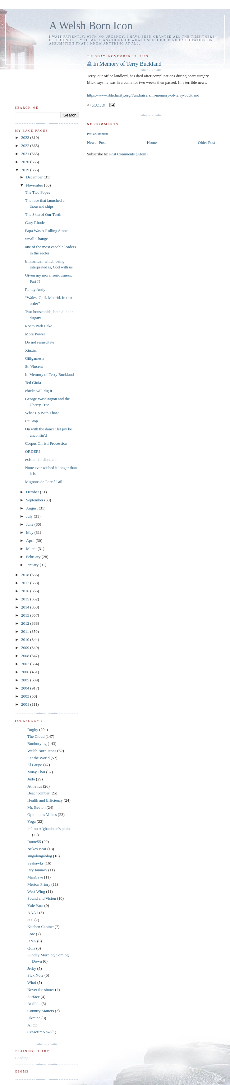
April (31, 540)
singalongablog (39, 856)
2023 (25, 137)
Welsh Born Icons (41, 750)
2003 (25, 696)
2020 (25, 161)
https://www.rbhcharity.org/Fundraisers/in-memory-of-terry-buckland (143, 95)
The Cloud (35, 736)
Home (152, 142)
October (33, 492)
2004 (25, 688)
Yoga (31, 821)
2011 (25, 631)
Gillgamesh (34, 358)
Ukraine (33, 1018)
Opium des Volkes (42, 814)
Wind (31, 982)
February (34, 556)
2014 (25, 607)
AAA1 (32, 912)
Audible (33, 1003)
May (30, 532)
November (35, 185)
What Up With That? (41, 412)
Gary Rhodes (35, 222)
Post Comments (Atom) (128, 154)
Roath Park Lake (38, 326)
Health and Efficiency (45, 800)
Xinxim (31, 350)
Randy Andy (35, 289)
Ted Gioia (33, 382)
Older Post (206, 142)
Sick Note (35, 975)
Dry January (37, 870)
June (30, 524)
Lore (31, 933)
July (30, 516)
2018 (25, 574)
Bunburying (37, 743)
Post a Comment (97, 133)
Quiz (31, 948)
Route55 (34, 841)
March (32, 548)
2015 (25, 599)
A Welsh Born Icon (90, 26)
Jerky (31, 968)
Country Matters (40, 1010)
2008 (25, 655)
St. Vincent (34, 366)
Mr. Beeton (36, 807)
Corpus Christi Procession (46, 443)
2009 (25, 647)
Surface (33, 996)
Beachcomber (38, 793)
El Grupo (34, 764)
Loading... (23, 1057)
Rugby (32, 729)
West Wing (36, 891)
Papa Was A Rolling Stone (46, 230)
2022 (25, 145)
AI (29, 1025)
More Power (35, 334)
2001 (25, 704)
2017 (25, 582)
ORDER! (32, 451)
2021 (25, 153)
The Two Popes (37, 192)
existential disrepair (41, 459)
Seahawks (35, 863)
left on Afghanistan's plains (49, 828)
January (33, 564)
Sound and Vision (41, 898)
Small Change (36, 238)
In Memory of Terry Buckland (127, 64)
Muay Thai (36, 772)
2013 (25, 615)
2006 (25, 672)
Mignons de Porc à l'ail (43, 481)
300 (30, 919)
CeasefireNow (38, 1032)
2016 (25, 591)
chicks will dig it (38, 390)
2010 (25, 639)
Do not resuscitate (39, 342)
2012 (25, 623)
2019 (25, 170)
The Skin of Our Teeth (43, 214)
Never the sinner (40, 989)
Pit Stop (31, 421)
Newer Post (96, 142)
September (35, 500)
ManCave (35, 877)
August (32, 508)
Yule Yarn (35, 905)
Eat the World (38, 758)
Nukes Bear (36, 848)
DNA (31, 941)
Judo (31, 779)
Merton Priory (38, 884)
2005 (25, 680)
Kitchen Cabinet (40, 926)
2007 (25, 663)
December (35, 177)
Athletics (34, 786)
